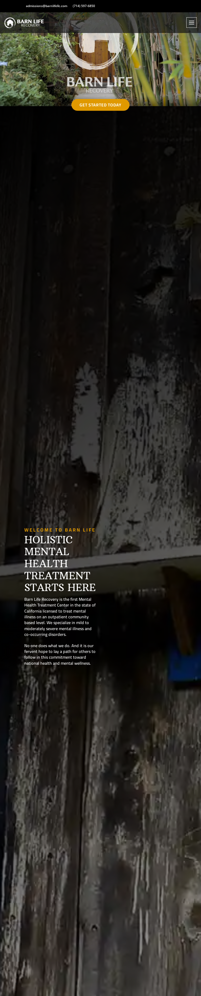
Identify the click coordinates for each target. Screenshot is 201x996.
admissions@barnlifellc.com (46, 6)
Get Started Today (100, 105)
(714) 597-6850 (84, 6)
